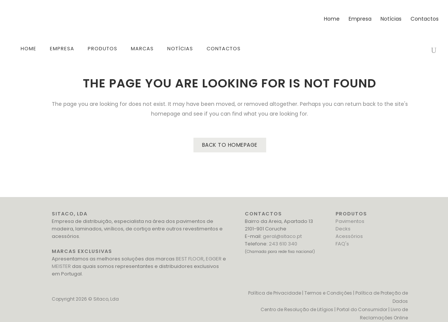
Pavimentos (350, 221)
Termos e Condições (328, 293)
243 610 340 (283, 243)
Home (330, 19)
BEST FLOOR (190, 258)
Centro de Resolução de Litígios (297, 309)
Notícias (389, 19)
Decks (343, 228)
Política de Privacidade (274, 293)
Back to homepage (230, 145)
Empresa (358, 19)
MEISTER (61, 266)
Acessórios (349, 236)
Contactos (423, 19)
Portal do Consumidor (362, 309)
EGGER (214, 258)
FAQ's (342, 243)
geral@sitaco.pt (282, 236)
